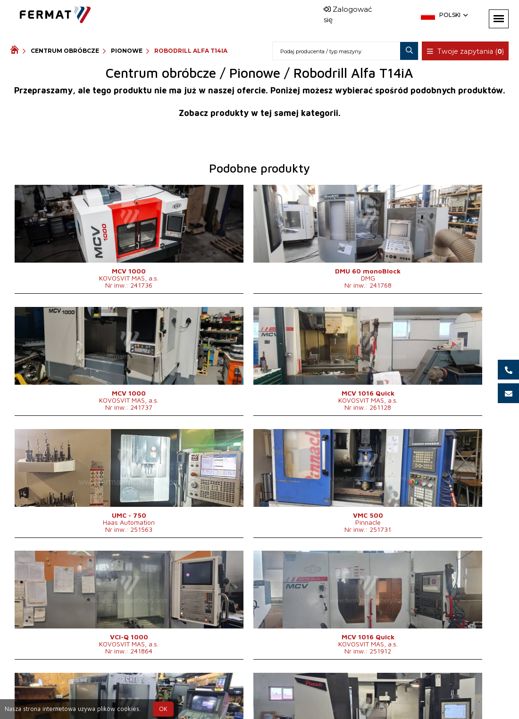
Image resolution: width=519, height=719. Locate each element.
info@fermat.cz (275, 704)
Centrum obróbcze (65, 50)
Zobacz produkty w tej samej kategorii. (260, 113)
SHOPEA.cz (82, 692)
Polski (452, 14)
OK (163, 708)
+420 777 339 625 (235, 692)
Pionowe (126, 50)
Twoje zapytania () (466, 51)
